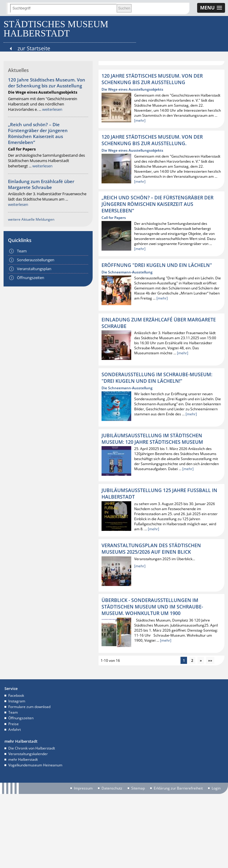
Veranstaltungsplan (34, 268)
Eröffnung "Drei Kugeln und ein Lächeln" (157, 265)
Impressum (83, 788)
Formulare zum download (29, 706)
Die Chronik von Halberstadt (31, 748)
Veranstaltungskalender (28, 753)
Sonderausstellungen (35, 259)
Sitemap (138, 788)
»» (210, 660)
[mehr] (139, 120)
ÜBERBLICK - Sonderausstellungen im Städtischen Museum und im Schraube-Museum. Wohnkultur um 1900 (152, 606)
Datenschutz (112, 788)
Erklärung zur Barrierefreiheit (178, 788)
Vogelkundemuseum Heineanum (35, 765)
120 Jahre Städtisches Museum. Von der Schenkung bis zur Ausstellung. (152, 140)
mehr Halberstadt (23, 759)
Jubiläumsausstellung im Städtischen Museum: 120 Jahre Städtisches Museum (152, 438)
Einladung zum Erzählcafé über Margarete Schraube (41, 184)
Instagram (16, 701)
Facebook (16, 695)
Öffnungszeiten (30, 277)
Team (22, 251)
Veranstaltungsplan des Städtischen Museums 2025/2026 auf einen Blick (151, 548)
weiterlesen (52, 109)
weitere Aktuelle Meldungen (31, 219)
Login (216, 788)
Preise (13, 723)
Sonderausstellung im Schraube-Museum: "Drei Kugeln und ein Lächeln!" (157, 377)
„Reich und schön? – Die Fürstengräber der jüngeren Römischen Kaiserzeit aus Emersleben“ (38, 133)
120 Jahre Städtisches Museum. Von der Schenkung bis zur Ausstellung (46, 83)
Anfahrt (14, 729)
